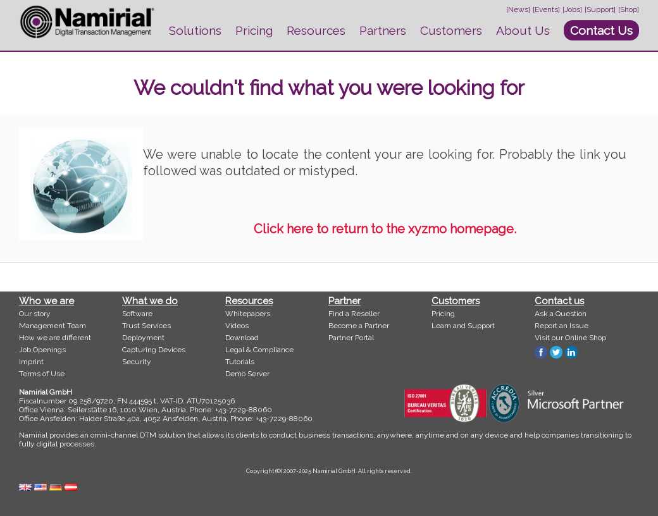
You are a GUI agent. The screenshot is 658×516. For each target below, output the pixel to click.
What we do (150, 301)
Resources (316, 30)
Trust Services (146, 325)
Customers (451, 30)
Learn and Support (463, 325)
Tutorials (239, 361)
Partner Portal (351, 337)
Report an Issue (561, 325)
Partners (382, 30)
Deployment (143, 337)
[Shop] (628, 9)
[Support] (600, 9)
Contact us (559, 301)
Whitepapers (247, 313)
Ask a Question (561, 313)
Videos (237, 325)
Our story (35, 313)
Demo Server (247, 373)
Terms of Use (42, 373)
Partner (344, 301)
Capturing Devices (153, 349)
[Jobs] (572, 9)
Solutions (195, 30)
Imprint (31, 361)
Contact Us (601, 30)
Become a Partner (358, 325)
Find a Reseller (354, 313)
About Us (523, 30)
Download (242, 337)
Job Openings (42, 349)
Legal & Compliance (259, 349)
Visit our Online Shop (570, 337)
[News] (518, 9)
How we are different (55, 337)
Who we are (46, 301)
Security (136, 361)
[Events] (546, 9)
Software (137, 313)
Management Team (52, 325)
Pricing (254, 30)
